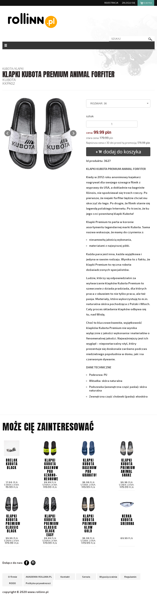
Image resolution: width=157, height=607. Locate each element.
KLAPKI (19, 68)
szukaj (150, 39)
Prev (7, 133)
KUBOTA (7, 68)
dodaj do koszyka (118, 151)
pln (146, 3)
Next (73, 133)
